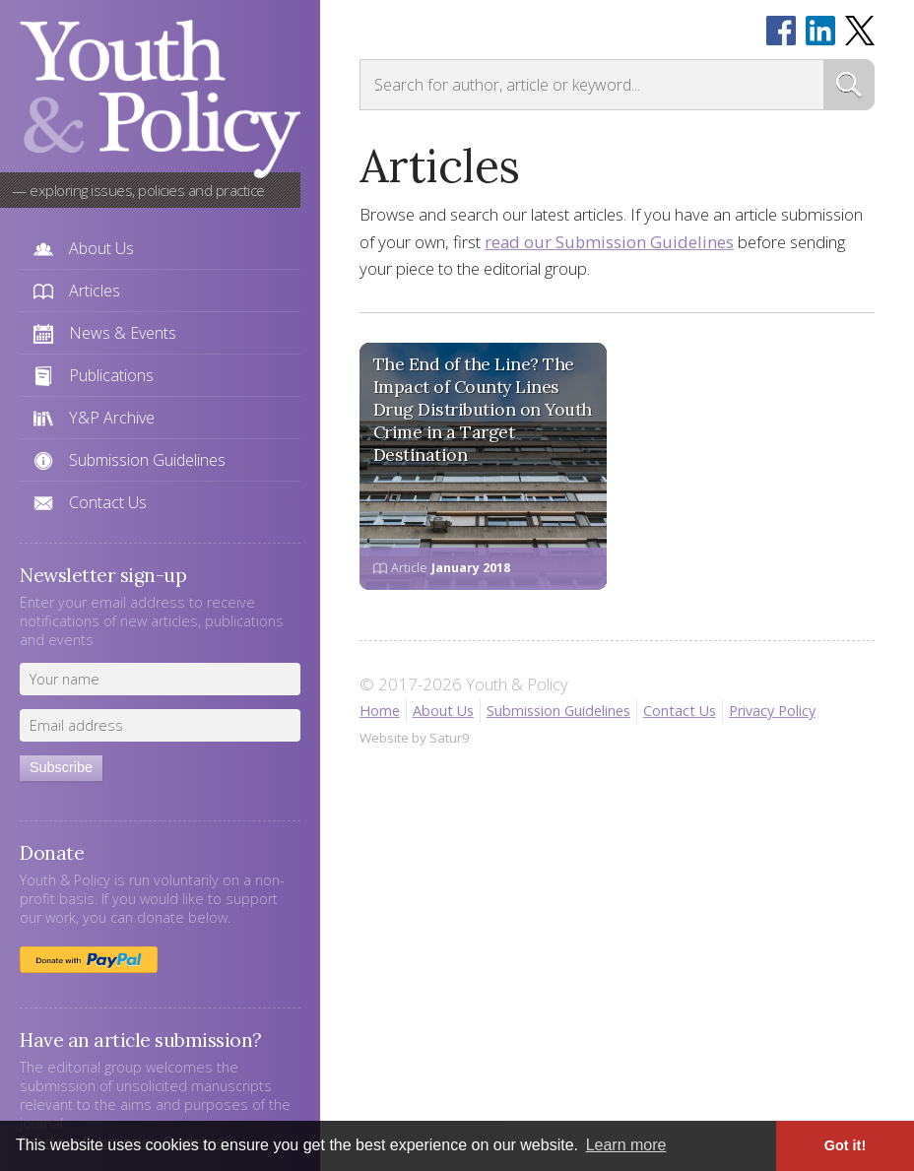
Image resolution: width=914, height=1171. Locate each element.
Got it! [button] (845, 1145)
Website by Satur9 (414, 738)
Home (379, 710)
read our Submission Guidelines (609, 241)
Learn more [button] (626, 1145)
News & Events (122, 333)
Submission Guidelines (147, 460)
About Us (101, 248)
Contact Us (108, 502)
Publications (111, 375)
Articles (94, 290)
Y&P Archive (112, 417)
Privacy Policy (772, 710)
